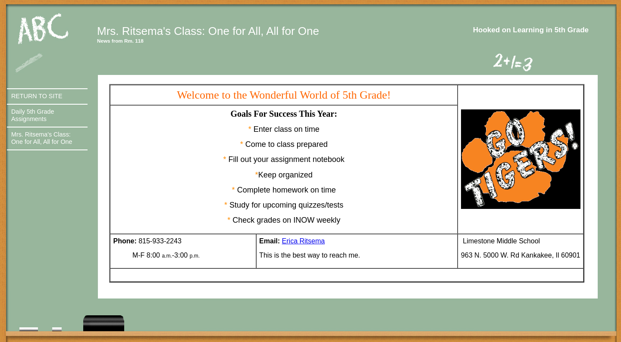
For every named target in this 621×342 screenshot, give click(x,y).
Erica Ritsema (303, 241)
